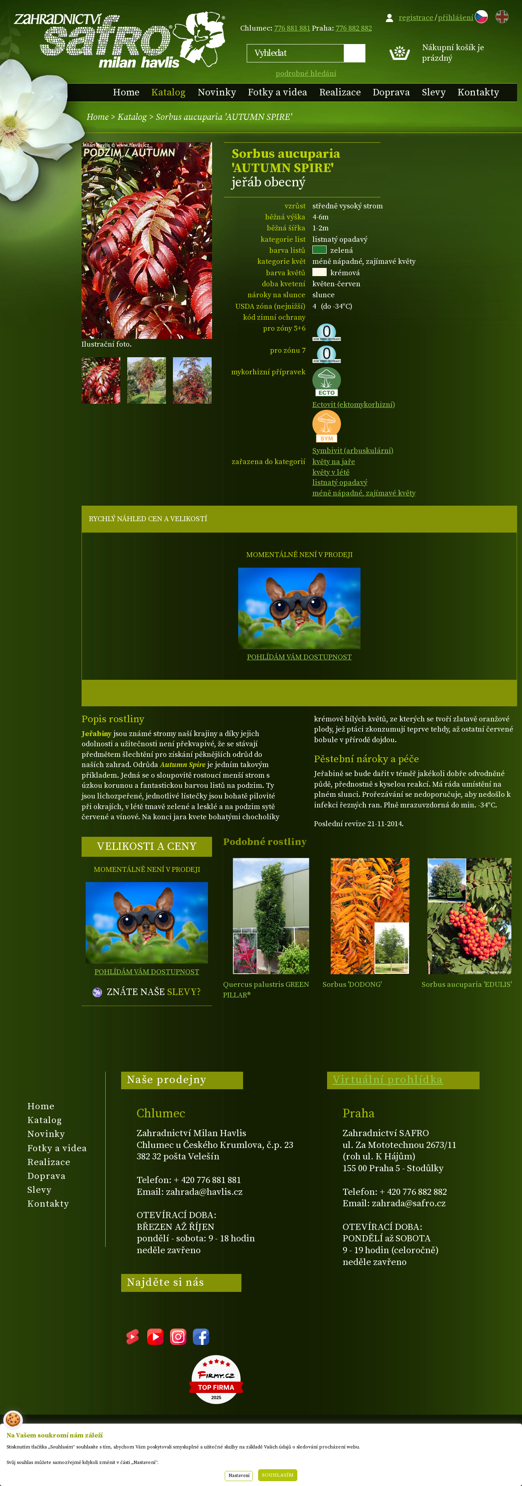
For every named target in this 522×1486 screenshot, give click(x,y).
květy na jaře (333, 462)
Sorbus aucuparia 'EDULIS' (467, 984)
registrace (416, 17)
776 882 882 (354, 28)
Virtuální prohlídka (387, 1080)
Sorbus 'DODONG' (352, 984)
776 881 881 (292, 28)
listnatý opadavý (339, 482)
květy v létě (330, 472)
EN (500, 15)
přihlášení (455, 17)
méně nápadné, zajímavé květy (364, 493)
